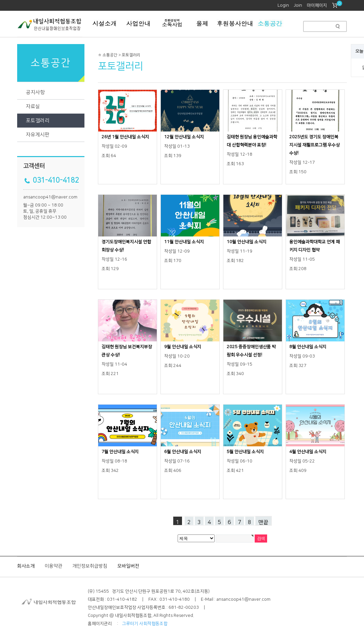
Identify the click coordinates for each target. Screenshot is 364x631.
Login (283, 5)
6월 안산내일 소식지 (182, 451)
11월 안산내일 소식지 (184, 241)
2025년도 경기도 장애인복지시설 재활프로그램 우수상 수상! (314, 145)
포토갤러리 (37, 120)
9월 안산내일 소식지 (182, 346)
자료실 (33, 106)
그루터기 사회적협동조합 (145, 623)
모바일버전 (128, 566)
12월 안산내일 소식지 (184, 137)
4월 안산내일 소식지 (307, 451)
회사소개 (26, 566)
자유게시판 (37, 135)
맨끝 (263, 522)
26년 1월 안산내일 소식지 (125, 137)
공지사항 (35, 92)
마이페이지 (317, 5)
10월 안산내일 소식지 (246, 241)
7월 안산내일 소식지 (120, 451)
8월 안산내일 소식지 (307, 346)
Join (298, 5)
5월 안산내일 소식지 (245, 451)
